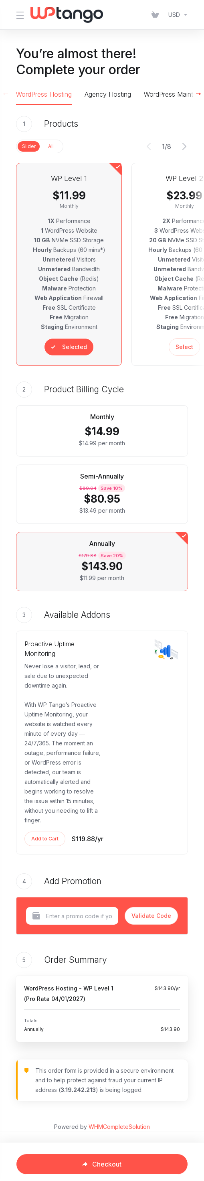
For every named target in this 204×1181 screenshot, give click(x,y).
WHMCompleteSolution (119, 1126)
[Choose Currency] (176, 15)
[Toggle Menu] (18, 15)
